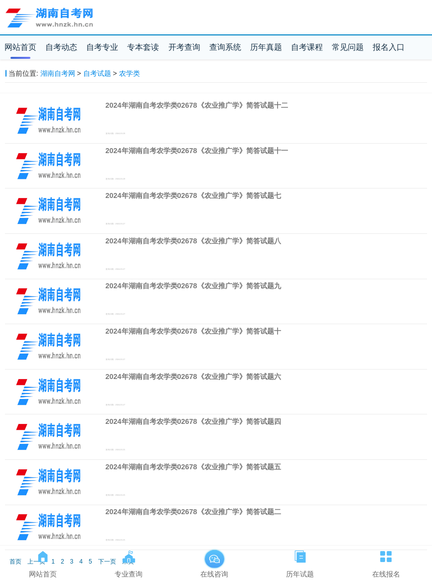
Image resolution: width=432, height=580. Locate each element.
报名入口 (389, 47)
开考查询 (184, 47)
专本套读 (143, 47)
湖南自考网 (57, 73)
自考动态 (61, 47)
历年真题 (266, 47)
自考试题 (97, 73)
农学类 (129, 73)
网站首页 (20, 47)
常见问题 (348, 47)
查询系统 (225, 47)
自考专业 (102, 47)
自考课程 (307, 47)
